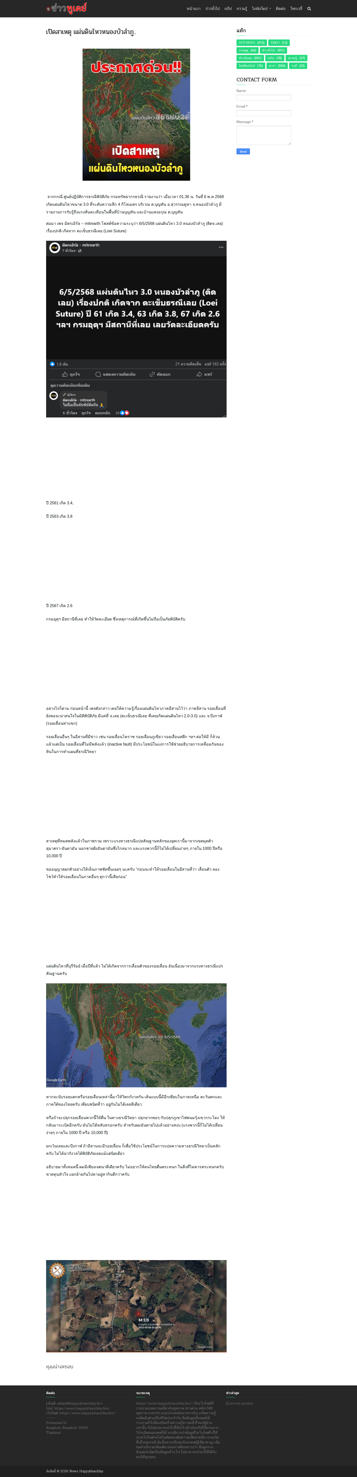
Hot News (247, 42)
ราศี (294, 65)
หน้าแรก (194, 8)
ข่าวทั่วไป (213, 8)
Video (275, 42)
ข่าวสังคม (245, 58)
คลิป (228, 8)
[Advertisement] (136, 458)
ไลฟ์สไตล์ (260, 8)
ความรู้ (242, 8)
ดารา (272, 65)
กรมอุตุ (243, 50)
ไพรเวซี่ (296, 8)
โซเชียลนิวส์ (247, 65)
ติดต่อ (281, 8)
